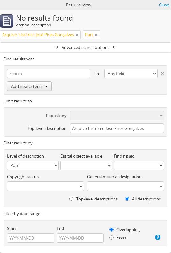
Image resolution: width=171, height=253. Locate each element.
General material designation (114, 176)
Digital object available (81, 156)
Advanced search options (85, 47)
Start (11, 228)
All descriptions (143, 199)
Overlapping (124, 230)
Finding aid (124, 156)
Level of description (25, 156)
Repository (56, 115)
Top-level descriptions (93, 199)
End (60, 228)
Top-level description (47, 128)
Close (164, 5)
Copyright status (23, 176)
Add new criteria (29, 86)
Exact (118, 238)
